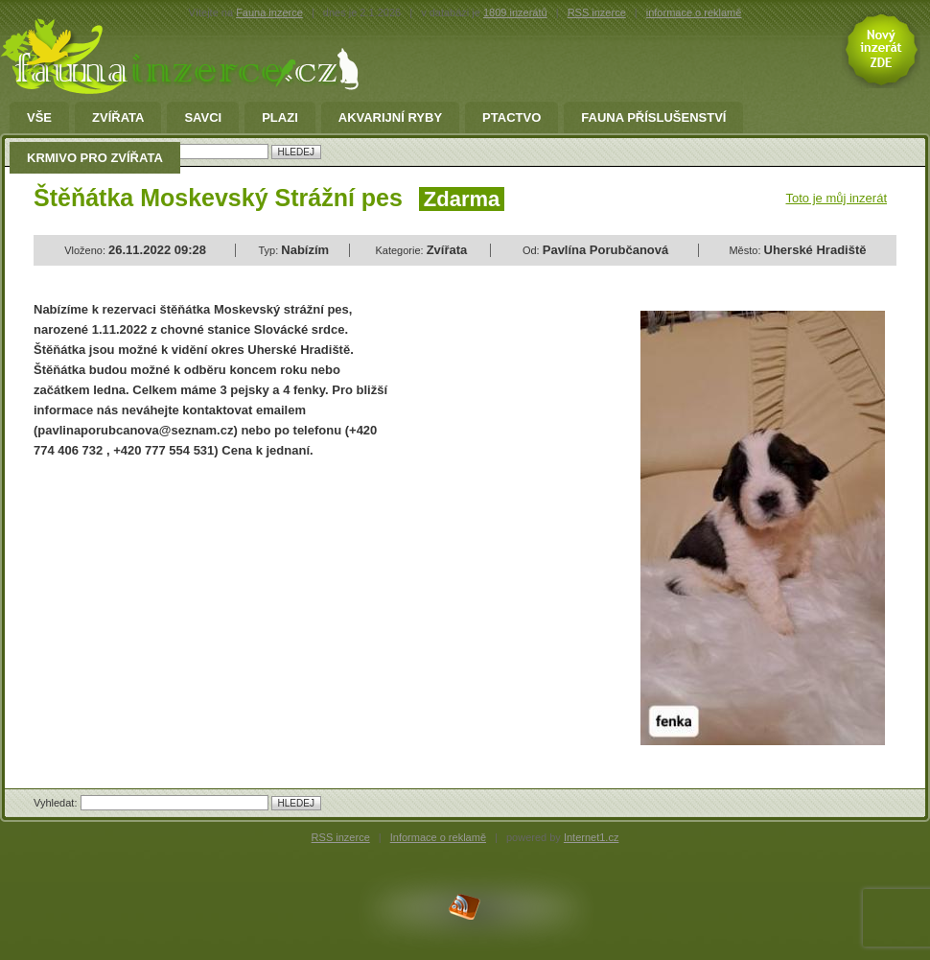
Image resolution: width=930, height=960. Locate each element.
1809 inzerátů (515, 12)
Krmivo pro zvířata (95, 158)
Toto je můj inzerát (837, 198)
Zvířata (118, 118)
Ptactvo (511, 118)
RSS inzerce (597, 12)
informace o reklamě (694, 12)
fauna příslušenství (653, 118)
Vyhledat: (57, 802)
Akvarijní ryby (390, 118)
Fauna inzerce (269, 12)
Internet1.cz (591, 837)
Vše (39, 118)
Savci (203, 118)
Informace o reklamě (438, 837)
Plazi (279, 118)
